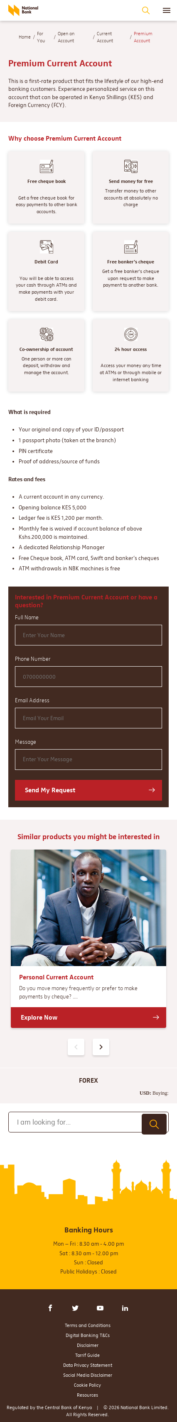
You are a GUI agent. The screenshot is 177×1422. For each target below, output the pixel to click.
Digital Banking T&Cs (88, 1335)
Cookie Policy (87, 1385)
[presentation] (101, 1047)
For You (41, 37)
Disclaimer (87, 1345)
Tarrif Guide (87, 1355)
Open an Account (66, 37)
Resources (87, 1395)
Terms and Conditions (88, 1325)
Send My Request (50, 790)
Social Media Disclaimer (87, 1375)
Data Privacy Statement (87, 1365)
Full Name (27, 617)
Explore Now (39, 1017)
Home (25, 37)
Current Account (105, 37)
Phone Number (33, 658)
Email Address (32, 700)
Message (25, 741)
